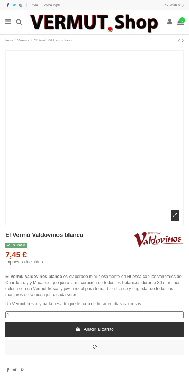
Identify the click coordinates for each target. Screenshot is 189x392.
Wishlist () (174, 5)
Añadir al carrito (94, 329)
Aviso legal (52, 5)
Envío (34, 5)
